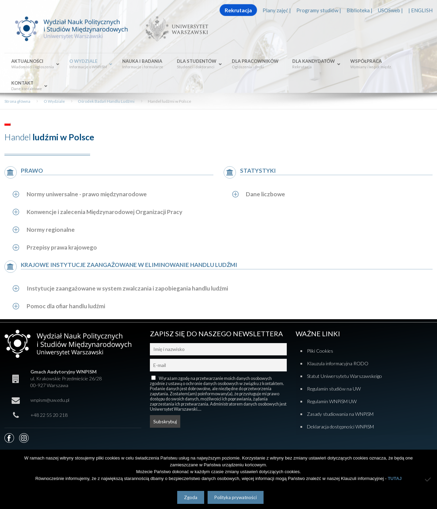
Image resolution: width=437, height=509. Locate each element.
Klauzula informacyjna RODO (337, 363)
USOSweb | (390, 10)
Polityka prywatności (235, 497)
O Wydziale (54, 101)
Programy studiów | (318, 10)
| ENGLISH (420, 10)
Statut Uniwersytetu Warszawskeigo (344, 376)
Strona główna (17, 101)
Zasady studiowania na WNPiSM (340, 414)
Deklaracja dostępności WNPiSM (340, 426)
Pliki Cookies (320, 351)
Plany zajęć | (277, 10)
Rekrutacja (238, 10)
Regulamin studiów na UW (334, 389)
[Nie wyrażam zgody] (428, 479)
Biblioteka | (359, 10)
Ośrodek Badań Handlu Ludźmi (106, 101)
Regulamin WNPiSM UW (332, 401)
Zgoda (190, 497)
